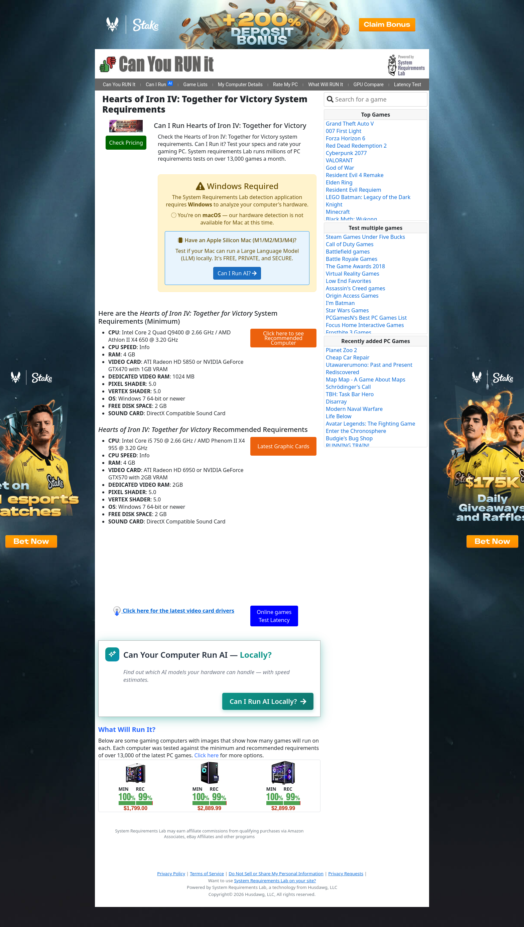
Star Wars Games (347, 310)
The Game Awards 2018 (355, 266)
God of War (340, 167)
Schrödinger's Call (348, 387)
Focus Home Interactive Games (365, 325)
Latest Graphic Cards (283, 446)
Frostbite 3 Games (348, 332)
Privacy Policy (171, 874)
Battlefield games (348, 251)
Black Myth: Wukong (351, 219)
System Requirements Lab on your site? (275, 881)
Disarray (336, 401)
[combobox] (379, 99)
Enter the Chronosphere (356, 431)
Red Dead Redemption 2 (356, 145)
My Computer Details (240, 85)
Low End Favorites (348, 281)
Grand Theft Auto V (350, 123)
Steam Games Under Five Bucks (365, 237)
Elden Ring (339, 182)
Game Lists (195, 85)
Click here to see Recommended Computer (283, 338)
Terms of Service (207, 874)
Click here (206, 755)
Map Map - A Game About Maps (365, 379)
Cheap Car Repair (347, 357)
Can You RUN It (119, 85)
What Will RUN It (325, 85)
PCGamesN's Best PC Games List (366, 317)
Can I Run (159, 84)
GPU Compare (369, 85)
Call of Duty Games (350, 244)
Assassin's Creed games (355, 288)
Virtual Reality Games (352, 273)
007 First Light (343, 131)
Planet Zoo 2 (341, 350)
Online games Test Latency (274, 616)
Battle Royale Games (351, 259)
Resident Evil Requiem (353, 189)
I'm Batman (340, 303)
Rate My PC (285, 85)
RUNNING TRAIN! (347, 445)
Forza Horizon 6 (345, 138)
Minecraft (338, 211)
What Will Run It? (126, 729)
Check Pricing (126, 142)
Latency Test (407, 85)
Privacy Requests (345, 874)
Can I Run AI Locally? (268, 701)
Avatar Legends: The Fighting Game (370, 423)
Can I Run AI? (237, 273)
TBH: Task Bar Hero (350, 394)
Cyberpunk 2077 (346, 153)
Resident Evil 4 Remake (355, 175)
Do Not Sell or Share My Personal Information (276, 874)
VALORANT (339, 160)
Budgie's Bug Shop (349, 438)
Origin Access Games (352, 295)
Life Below (339, 416)
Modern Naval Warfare (354, 409)
